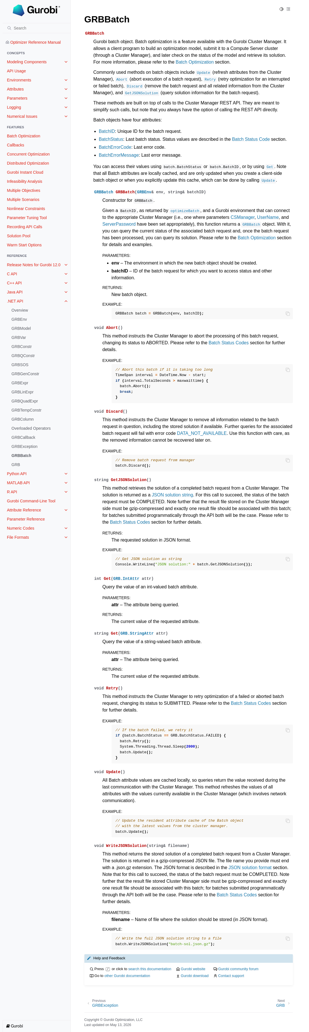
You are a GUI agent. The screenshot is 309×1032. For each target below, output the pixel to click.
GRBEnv (19, 319)
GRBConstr (22, 346)
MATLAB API (18, 483)
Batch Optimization (24, 136)
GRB (16, 464)
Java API (15, 292)
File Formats (18, 537)
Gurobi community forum (238, 969)
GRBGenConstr (25, 374)
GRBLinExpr (23, 392)
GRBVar (19, 337)
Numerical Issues (22, 116)
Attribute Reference (24, 510)
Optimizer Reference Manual (33, 42)
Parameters (17, 98)
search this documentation (149, 969)
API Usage (16, 71)
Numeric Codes (20, 528)
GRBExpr (20, 383)
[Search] (37, 28)
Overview (20, 310)
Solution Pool (19, 236)
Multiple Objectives (24, 190)
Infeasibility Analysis (24, 181)
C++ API (14, 283)
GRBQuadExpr (25, 401)
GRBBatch (21, 455)
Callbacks (15, 145)
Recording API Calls (24, 227)
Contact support (231, 976)
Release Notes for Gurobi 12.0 (34, 265)
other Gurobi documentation (127, 976)
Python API (17, 473)
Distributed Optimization (28, 163)
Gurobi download (194, 976)
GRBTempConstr (27, 410)
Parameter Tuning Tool (27, 217)
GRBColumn (23, 419)
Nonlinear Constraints (26, 208)
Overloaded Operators (31, 428)
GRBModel (21, 328)
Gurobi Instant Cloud (25, 172)
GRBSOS (20, 364)
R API (12, 492)
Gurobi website (193, 969)
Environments (19, 80)
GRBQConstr (23, 355)
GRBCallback (23, 437)
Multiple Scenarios (23, 199)
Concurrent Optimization (28, 154)
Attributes (15, 89)
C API (12, 274)
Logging (14, 107)
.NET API (15, 301)
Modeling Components (27, 62)
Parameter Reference (26, 519)
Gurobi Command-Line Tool (31, 501)
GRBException (25, 446)
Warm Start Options (24, 245)
